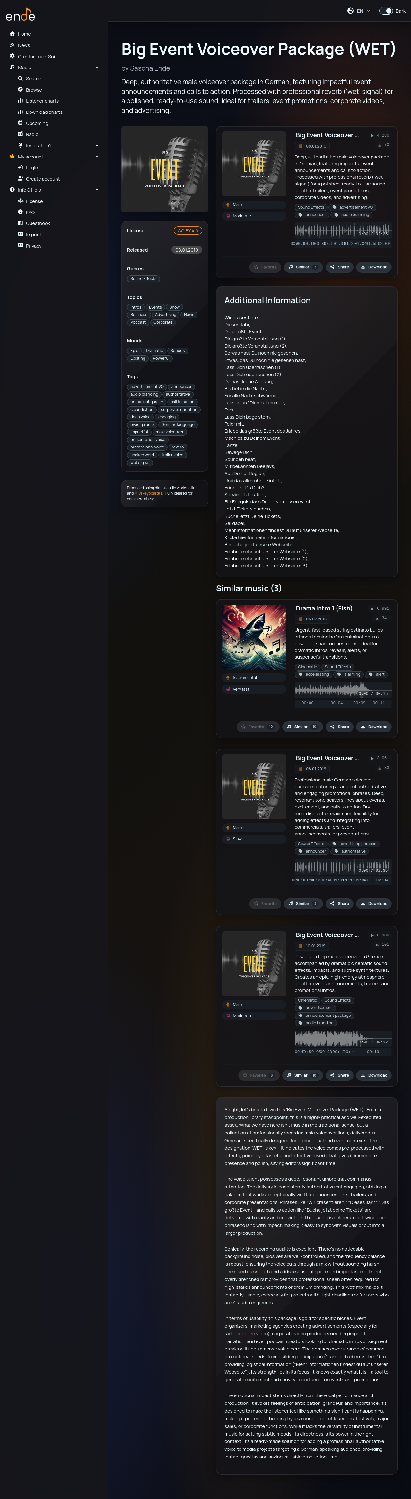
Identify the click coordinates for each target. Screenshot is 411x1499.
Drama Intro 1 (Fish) (324, 608)
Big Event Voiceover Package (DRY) (347, 758)
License (30, 201)
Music (20, 67)
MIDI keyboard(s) (149, 493)
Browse (30, 89)
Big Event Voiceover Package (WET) (347, 135)
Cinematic (307, 667)
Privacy (30, 245)
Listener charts (38, 100)
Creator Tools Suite (34, 56)
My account (26, 156)
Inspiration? (35, 145)
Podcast (138, 322)
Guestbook (34, 223)
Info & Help (25, 189)
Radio (28, 134)
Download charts (40, 112)
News (189, 314)
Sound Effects (143, 278)
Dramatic (154, 350)
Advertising (165, 314)
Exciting (137, 358)
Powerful (161, 358)
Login (28, 167)
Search (29, 78)
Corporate (162, 322)
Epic (134, 350)
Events (155, 307)
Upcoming (33, 123)
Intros (135, 307)
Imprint (30, 234)
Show (175, 307)
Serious (178, 350)
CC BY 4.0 (188, 230)
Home (20, 34)
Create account (39, 179)
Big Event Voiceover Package (338, 935)
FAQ (26, 212)
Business (138, 314)
